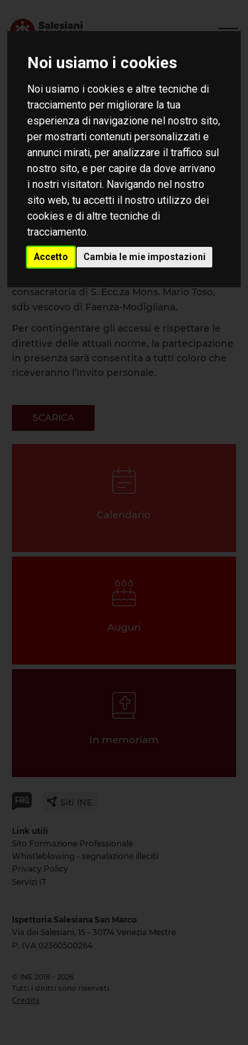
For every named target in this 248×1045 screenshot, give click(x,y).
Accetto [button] (51, 256)
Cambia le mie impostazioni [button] (144, 256)
